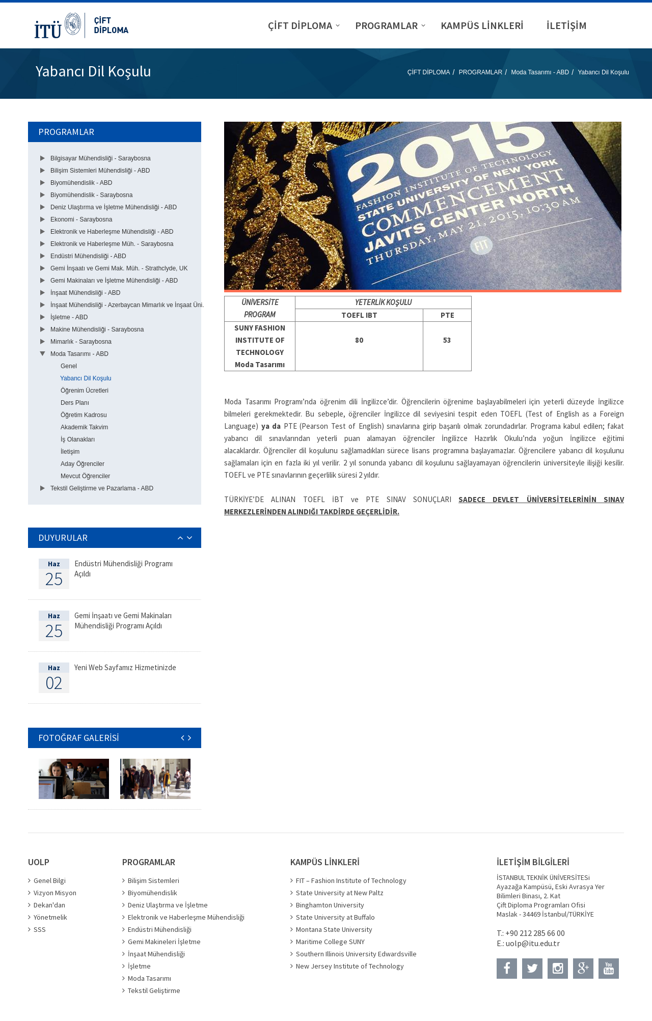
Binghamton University (330, 904)
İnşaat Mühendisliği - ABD (85, 292)
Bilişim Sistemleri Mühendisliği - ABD (100, 170)
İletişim (70, 451)
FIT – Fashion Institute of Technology (351, 880)
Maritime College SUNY (330, 941)
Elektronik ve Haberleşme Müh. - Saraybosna (111, 243)
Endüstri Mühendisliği (160, 929)
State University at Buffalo (335, 917)
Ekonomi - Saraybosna (81, 219)
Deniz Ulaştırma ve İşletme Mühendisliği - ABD (113, 207)
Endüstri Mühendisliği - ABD (88, 256)
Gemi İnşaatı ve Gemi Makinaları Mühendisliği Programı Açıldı (123, 620)
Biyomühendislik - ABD (81, 182)
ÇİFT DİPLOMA (429, 72)
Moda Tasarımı (149, 978)
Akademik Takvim (84, 427)
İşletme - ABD (69, 317)
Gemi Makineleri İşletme (164, 941)
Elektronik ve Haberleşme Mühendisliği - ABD (111, 231)
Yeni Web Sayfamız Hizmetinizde (125, 667)
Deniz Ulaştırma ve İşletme (168, 904)
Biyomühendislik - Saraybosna (91, 195)
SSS (40, 929)
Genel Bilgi (50, 880)
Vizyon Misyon (55, 892)
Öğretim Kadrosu (84, 415)
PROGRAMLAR (480, 72)
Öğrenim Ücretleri (84, 390)
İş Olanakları (78, 439)
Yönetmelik (50, 917)
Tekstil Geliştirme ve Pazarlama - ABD (101, 488)
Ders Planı (75, 402)
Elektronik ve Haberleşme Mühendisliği (186, 917)
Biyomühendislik (152, 892)
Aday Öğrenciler (82, 463)
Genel (69, 366)
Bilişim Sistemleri (153, 880)
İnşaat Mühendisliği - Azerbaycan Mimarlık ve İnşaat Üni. (127, 305)
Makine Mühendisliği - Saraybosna (97, 329)
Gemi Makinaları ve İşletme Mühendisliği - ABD (114, 280)
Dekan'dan (49, 904)
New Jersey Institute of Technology (350, 966)
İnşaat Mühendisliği (156, 953)
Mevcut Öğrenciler (85, 476)
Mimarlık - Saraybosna (81, 341)
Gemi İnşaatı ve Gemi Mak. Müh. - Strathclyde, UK (118, 268)
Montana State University (334, 929)
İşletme (139, 966)
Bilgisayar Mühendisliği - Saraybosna (100, 158)
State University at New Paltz (340, 892)
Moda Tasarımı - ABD (540, 72)
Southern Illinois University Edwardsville (356, 953)
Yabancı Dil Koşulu (604, 72)
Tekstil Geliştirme (154, 990)
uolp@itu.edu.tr (533, 943)
